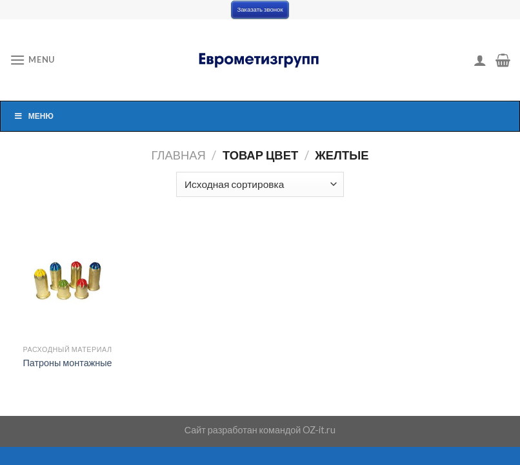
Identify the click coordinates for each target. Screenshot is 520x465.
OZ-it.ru (319, 429)
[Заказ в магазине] (259, 184)
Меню (34, 116)
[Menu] (32, 60)
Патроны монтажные (67, 362)
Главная (179, 155)
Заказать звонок (260, 9)
